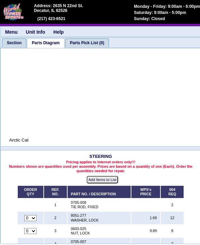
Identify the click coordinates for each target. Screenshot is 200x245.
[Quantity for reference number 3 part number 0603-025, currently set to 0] (30, 231)
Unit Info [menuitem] (35, 32)
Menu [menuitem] (11, 32)
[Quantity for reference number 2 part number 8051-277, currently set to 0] (30, 218)
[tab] (14, 42)
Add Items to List (102, 180)
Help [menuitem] (58, 32)
